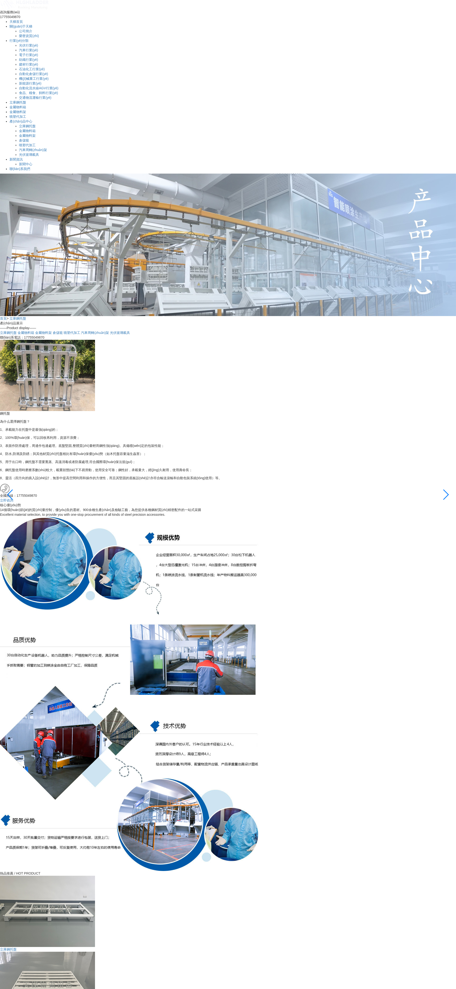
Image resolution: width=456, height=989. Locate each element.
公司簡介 (25, 31)
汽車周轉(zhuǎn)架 (33, 150)
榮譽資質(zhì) (29, 36)
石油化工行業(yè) (32, 69)
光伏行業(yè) (28, 45)
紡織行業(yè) (28, 60)
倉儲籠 (24, 140)
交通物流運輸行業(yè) (35, 97)
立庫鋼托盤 (18, 102)
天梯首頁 (16, 22)
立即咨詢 (6, 500)
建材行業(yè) (28, 64)
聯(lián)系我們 (20, 169)
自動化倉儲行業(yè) (33, 74)
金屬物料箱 (18, 107)
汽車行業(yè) (28, 50)
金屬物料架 (18, 112)
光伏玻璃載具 (29, 154)
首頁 (3, 318)
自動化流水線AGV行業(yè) (38, 88)
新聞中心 (25, 164)
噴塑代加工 (18, 116)
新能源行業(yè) (30, 83)
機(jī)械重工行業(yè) (33, 78)
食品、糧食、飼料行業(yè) (38, 93)
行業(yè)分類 (19, 41)
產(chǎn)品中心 (21, 121)
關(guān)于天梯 (21, 26)
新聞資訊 (16, 159)
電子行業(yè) (28, 55)
